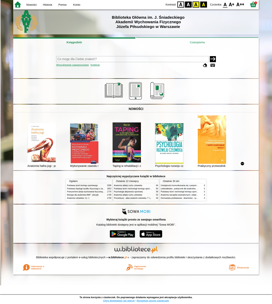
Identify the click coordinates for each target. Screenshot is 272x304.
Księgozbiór (74, 42)
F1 (231, 4)
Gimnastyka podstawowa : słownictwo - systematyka (183, 198)
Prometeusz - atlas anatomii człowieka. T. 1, (132, 198)
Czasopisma (197, 42)
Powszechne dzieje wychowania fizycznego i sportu (88, 192)
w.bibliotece (117, 257)
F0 (225, 4)
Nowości (31, 4)
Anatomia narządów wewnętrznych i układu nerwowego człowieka (188, 195)
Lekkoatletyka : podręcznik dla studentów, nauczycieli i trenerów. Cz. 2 (190, 189)
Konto (76, 4)
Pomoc (62, 4)
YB (196, 4)
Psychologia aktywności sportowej (128, 192)
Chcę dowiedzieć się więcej (118, 300)
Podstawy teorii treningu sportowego (82, 185)
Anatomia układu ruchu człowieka (128, 185)
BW (188, 4)
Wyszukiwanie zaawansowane (72, 64)
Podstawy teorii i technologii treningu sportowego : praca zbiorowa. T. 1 (191, 192)
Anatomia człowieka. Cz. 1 (78, 198)
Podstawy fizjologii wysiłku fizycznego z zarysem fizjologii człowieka (95, 189)
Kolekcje (95, 64)
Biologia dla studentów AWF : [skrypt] (82, 195)
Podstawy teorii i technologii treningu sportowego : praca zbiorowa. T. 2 (144, 189)
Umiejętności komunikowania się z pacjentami (180, 185)
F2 (240, 4)
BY (204, 4)
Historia (47, 4)
